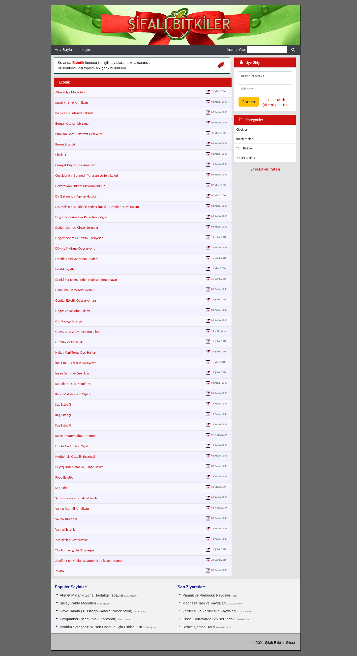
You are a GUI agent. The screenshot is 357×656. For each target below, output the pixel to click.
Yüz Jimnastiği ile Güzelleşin (74, 550)
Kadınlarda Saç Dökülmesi (73, 384)
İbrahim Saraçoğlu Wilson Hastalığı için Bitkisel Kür (101, 627)
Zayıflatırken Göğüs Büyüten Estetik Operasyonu (88, 561)
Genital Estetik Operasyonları (75, 300)
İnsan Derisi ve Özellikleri (72, 373)
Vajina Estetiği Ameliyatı (72, 509)
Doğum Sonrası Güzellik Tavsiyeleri (79, 238)
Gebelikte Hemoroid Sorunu (74, 290)
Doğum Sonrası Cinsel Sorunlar (76, 228)
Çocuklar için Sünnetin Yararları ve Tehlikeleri (86, 175)
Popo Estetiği (64, 477)
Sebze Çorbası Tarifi (198, 627)
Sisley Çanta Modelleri (78, 603)
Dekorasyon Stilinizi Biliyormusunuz (80, 186)
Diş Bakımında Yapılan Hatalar (76, 196)
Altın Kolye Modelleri (70, 92)
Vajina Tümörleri (66, 519)
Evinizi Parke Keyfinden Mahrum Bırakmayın (86, 280)
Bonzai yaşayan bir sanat (72, 123)
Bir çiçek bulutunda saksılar (74, 113)
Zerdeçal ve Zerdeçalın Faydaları (209, 611)
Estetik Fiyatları (66, 269)
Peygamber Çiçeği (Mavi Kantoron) (88, 619)
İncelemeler (244, 139)
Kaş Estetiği (63, 404)
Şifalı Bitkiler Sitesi (265, 169)
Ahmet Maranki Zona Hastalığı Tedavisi (91, 595)
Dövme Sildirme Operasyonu (75, 248)
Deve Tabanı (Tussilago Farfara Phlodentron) (96, 611)
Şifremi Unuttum (276, 104)
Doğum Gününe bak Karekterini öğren (81, 217)
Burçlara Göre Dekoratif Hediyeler (79, 134)
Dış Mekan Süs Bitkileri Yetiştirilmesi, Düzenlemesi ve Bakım (97, 207)
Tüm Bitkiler (244, 148)
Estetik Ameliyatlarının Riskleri (76, 259)
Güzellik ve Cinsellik (69, 342)
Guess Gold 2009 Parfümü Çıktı (77, 332)
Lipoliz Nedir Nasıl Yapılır (72, 446)
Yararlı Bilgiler (245, 158)
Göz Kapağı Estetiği (68, 321)
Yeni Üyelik (276, 99)
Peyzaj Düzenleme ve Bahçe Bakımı (79, 467)
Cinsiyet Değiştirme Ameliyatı (75, 165)
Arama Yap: (236, 49)
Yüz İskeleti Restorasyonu (72, 540)
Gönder (249, 102)
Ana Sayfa (63, 49)
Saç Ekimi (61, 488)
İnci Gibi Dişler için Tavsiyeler (75, 363)
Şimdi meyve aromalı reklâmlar (77, 498)
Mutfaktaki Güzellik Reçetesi (75, 457)
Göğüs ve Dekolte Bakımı (72, 311)
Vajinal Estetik (65, 529)
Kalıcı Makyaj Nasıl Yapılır (72, 394)
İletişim (85, 49)
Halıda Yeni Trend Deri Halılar (75, 352)
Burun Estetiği (65, 144)
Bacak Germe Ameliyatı (71, 103)
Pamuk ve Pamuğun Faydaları (206, 595)
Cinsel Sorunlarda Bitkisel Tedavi (208, 619)
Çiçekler (60, 155)
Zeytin (59, 571)
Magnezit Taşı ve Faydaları (204, 603)
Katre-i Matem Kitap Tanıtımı (75, 436)
